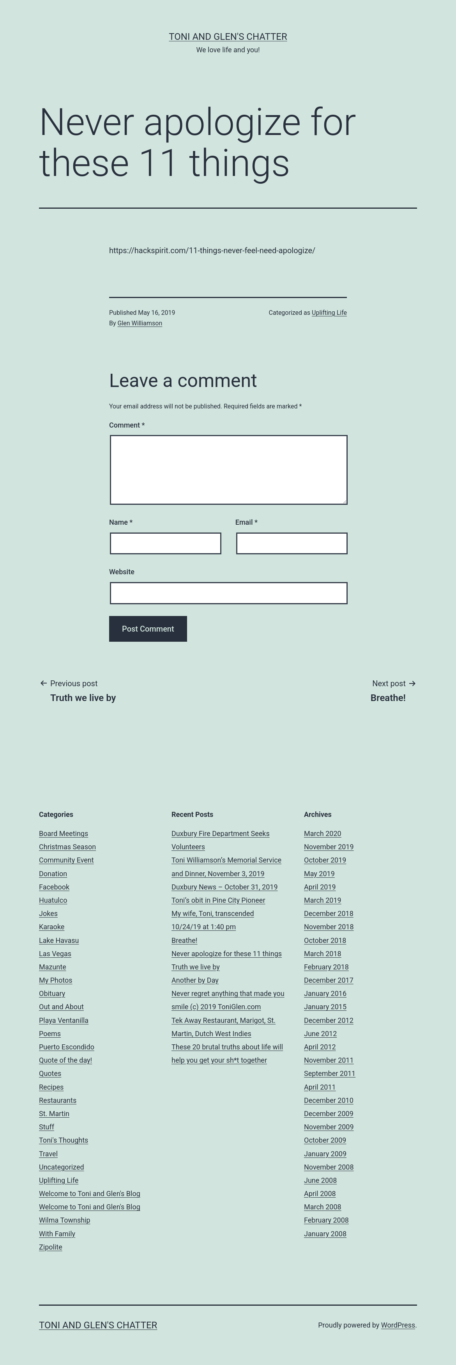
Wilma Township (64, 1220)
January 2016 (325, 993)
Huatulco (53, 900)
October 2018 (325, 940)
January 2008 (325, 1234)
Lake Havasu (59, 940)
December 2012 (328, 1020)
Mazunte (52, 967)
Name (121, 522)
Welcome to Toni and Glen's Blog (89, 1193)
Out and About (61, 1007)
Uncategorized (61, 1167)
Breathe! (184, 940)
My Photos (55, 980)
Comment (127, 425)
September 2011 (329, 1073)
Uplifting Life (329, 312)
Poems (50, 1034)
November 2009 (329, 1127)
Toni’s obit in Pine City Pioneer (218, 900)
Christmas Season (67, 847)
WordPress (398, 1325)
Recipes (51, 1087)
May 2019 (319, 874)
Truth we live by (195, 967)
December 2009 (328, 1113)
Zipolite (50, 1247)
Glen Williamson (140, 323)
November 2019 (329, 847)
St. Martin (54, 1113)
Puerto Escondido (66, 1047)
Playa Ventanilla (63, 1020)
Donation (53, 874)
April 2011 (320, 1087)
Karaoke (51, 927)
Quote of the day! (65, 1060)
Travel (48, 1154)
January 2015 (325, 1007)
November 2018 (329, 927)
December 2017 (328, 980)
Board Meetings (63, 833)
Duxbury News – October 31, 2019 (224, 887)
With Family (57, 1234)
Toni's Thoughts (63, 1140)
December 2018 (328, 913)
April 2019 (320, 887)
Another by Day (195, 980)
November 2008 (329, 1167)
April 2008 (320, 1193)
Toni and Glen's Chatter (228, 36)
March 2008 (322, 1207)
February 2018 (326, 967)
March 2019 (322, 900)
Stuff (46, 1127)
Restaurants (57, 1100)
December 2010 (328, 1100)
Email (246, 522)
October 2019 (325, 860)
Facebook (54, 887)
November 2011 (329, 1060)
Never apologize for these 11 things (226, 954)
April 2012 (320, 1047)
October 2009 (325, 1140)
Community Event (66, 860)
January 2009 (325, 1154)
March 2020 (322, 833)
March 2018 (322, 954)
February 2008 (326, 1220)
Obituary (52, 993)
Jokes (48, 913)
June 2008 (320, 1180)
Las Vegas (55, 954)
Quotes (50, 1073)
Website (121, 572)
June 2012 (320, 1034)
